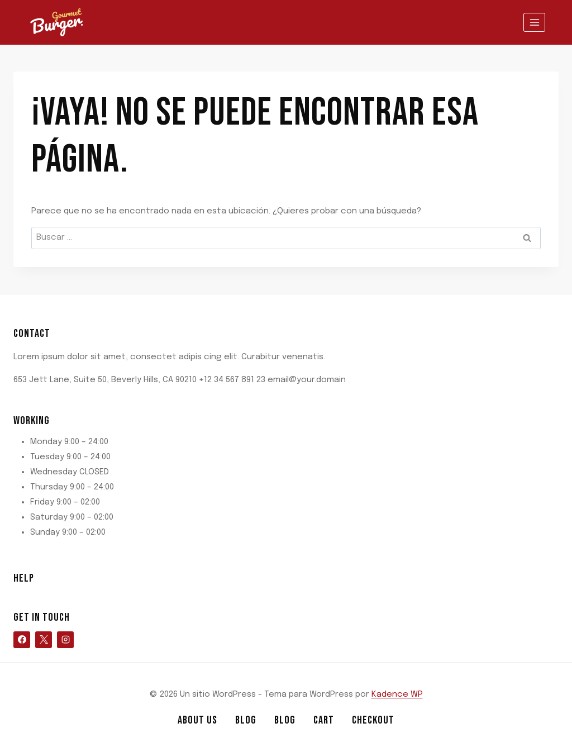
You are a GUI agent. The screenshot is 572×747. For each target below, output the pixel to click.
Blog (245, 720)
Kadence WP (397, 694)
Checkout (373, 720)
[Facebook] (21, 639)
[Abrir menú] (534, 22)
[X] (43, 639)
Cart (323, 720)
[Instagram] (65, 639)
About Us (197, 720)
